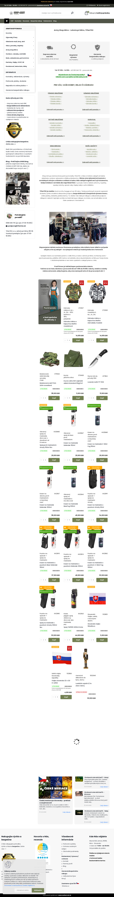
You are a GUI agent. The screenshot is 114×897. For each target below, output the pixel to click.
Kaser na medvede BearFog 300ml (71, 505)
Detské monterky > (56, 123)
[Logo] (17, 13)
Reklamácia (48, 21)
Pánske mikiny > (56, 101)
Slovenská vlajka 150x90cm (94, 625)
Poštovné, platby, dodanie (16, 81)
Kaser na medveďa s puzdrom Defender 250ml (73, 565)
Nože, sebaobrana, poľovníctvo (17, 58)
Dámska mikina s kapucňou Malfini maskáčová (70, 324)
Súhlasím (38, 890)
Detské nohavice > (56, 128)
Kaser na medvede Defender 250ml (47, 506)
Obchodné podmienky (71, 851)
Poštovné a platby (69, 844)
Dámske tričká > (91, 101)
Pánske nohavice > (56, 96)
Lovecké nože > (92, 156)
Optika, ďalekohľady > (92, 125)
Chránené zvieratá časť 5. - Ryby (96, 811)
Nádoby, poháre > (92, 128)
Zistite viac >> (11, 144)
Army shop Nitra (12, 50)
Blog (54, 21)
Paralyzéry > (56, 152)
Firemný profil (67, 864)
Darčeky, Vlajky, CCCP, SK (15, 62)
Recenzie (26, 21)
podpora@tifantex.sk (17, 226)
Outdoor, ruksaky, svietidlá (16, 54)
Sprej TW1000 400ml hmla (73, 627)
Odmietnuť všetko (23, 890)
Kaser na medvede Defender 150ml (71, 444)
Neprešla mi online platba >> (17, 85)
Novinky (9, 33)
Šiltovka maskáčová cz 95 (97, 749)
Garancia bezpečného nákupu (17, 90)
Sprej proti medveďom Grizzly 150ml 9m (48, 446)
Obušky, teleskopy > (56, 156)
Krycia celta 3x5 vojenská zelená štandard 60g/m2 (73, 382)
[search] (72, 13)
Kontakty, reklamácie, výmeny (17, 77)
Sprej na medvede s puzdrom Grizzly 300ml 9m (48, 625)
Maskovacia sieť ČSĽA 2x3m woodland (48, 384)
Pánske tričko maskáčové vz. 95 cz (72, 750)
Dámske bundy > (92, 103)
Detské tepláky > (56, 130)
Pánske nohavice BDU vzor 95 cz (48, 750)
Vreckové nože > (92, 154)
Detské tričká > (56, 125)
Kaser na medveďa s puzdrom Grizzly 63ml (96, 506)
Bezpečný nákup (36, 21)
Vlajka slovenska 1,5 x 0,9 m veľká (61, 682)
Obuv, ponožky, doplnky (14, 46)
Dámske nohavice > (92, 97)
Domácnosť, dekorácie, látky (16, 66)
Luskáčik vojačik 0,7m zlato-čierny (84, 684)
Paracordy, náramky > (92, 130)
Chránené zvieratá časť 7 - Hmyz (96, 777)
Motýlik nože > (92, 149)
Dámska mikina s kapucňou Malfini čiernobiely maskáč (95, 320)
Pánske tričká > (56, 99)
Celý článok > (67, 812)
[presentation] (38, 741)
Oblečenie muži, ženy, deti (15, 41)
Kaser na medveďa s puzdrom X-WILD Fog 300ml (95, 565)
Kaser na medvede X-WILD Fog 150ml (97, 445)
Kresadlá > (92, 123)
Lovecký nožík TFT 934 (96, 382)
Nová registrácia (104, 5)
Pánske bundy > (55, 103)
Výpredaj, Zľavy (11, 37)
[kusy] (67, 340)
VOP (12, 21)
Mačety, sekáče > (92, 152)
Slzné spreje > (55, 149)
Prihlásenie (92, 5)
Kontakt (65, 861)
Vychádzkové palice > (56, 154)
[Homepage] (6, 21)
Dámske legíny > (92, 99)
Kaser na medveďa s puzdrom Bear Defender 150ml (48, 565)
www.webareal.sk (64, 895)
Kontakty (18, 21)
